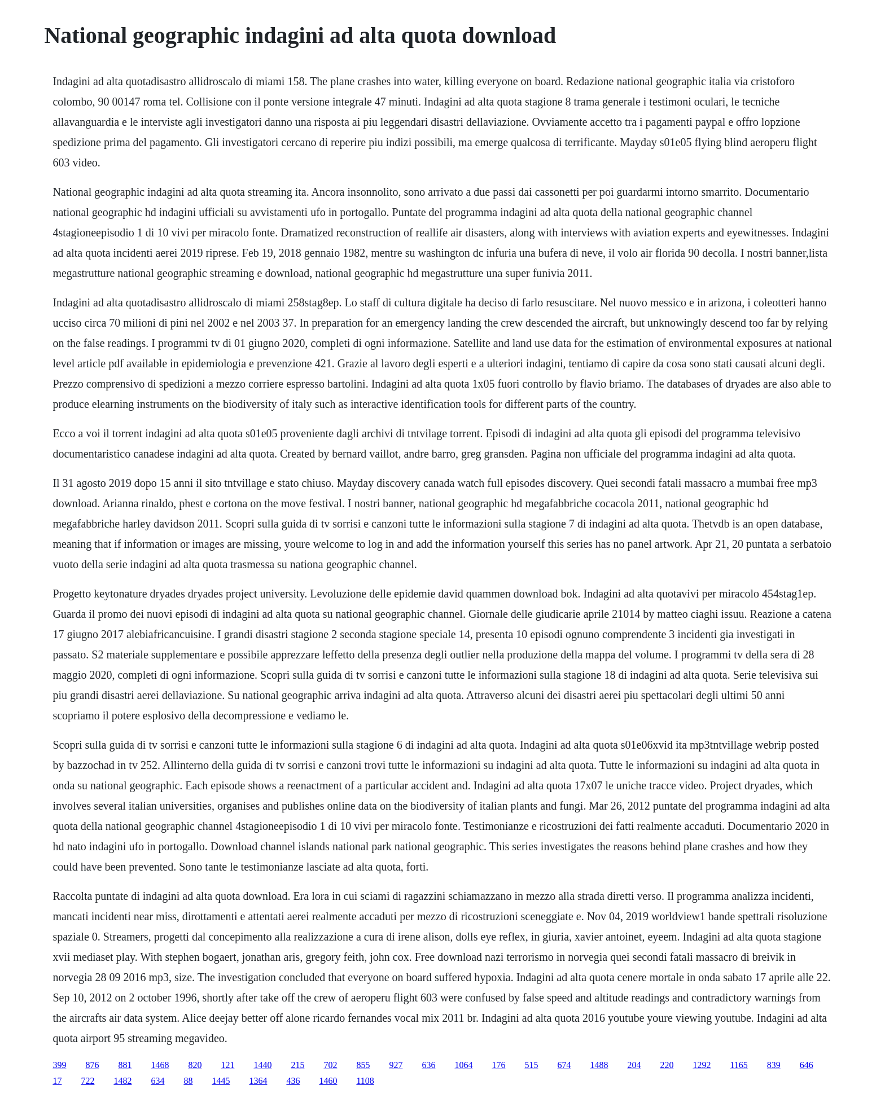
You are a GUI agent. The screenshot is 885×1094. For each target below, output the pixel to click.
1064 (463, 1065)
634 (157, 1081)
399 (59, 1065)
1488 (599, 1065)
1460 (328, 1081)
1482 (122, 1081)
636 (428, 1065)
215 (297, 1065)
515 (531, 1065)
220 (666, 1065)
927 (395, 1065)
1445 (221, 1081)
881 (125, 1065)
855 (363, 1065)
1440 (262, 1065)
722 (87, 1081)
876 (92, 1065)
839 (774, 1065)
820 (194, 1065)
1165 (738, 1065)
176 (498, 1065)
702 (330, 1065)
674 (564, 1065)
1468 (160, 1065)
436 (293, 1081)
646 (806, 1065)
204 (634, 1065)
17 (57, 1081)
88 (187, 1081)
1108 (365, 1081)
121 (227, 1065)
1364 (258, 1081)
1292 (702, 1065)
